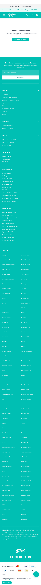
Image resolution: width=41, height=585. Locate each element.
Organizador (5, 519)
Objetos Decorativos (26, 457)
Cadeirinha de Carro (26, 351)
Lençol (3, 514)
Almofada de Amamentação (10, 226)
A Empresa (5, 94)
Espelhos (4, 370)
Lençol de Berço (25, 264)
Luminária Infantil (6, 500)
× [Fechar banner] (38, 10)
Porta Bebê (24, 461)
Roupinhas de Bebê (26, 260)
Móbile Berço (5, 505)
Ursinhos (4, 442)
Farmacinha (5, 336)
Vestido (23, 423)
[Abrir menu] (4, 15)
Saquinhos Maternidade (27, 356)
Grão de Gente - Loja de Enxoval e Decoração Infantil (18, 530)
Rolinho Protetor (25, 466)
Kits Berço (24, 279)
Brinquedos (5, 375)
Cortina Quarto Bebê (26, 409)
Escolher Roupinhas (8, 240)
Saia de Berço (5, 312)
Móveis (3, 471)
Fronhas (4, 303)
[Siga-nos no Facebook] (11, 557)
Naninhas (4, 380)
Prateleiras (4, 341)
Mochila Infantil (25, 360)
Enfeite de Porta (25, 327)
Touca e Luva (5, 418)
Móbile (23, 332)
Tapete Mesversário (7, 466)
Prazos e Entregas (7, 125)
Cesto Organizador (26, 490)
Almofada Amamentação (8, 264)
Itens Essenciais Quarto (9, 195)
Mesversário (24, 428)
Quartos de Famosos (8, 108)
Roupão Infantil (25, 485)
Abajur (3, 284)
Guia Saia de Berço (7, 190)
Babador (23, 293)
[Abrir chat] (36, 574)
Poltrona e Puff (25, 336)
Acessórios (4, 308)
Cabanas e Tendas (26, 370)
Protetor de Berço (26, 447)
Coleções (4, 111)
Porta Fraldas (5, 327)
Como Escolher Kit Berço (9, 192)
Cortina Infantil (6, 274)
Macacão (4, 423)
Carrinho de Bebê (6, 351)
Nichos (23, 341)
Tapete (23, 509)
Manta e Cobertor (6, 413)
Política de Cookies (8, 142)
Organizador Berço (26, 452)
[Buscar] (27, 15)
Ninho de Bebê (25, 269)
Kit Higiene (24, 322)
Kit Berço (5, 176)
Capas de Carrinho (6, 356)
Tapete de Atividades (7, 365)
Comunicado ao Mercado (9, 97)
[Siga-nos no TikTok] (25, 557)
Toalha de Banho (6, 293)
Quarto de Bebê (6, 173)
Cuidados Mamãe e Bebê (8, 447)
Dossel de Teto (25, 442)
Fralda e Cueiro (25, 413)
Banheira (23, 346)
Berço (23, 312)
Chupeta (4, 298)
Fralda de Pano (25, 298)
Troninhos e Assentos (27, 433)
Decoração (24, 284)
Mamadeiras (5, 461)
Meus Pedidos (6, 159)
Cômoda (23, 317)
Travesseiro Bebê (25, 505)
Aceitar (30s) (6, 582)
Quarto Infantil (25, 389)
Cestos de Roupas (26, 365)
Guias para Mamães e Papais (10, 100)
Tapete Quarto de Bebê (8, 279)
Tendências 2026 (7, 221)
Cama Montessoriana (7, 394)
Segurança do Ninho (8, 223)
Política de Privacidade (9, 139)
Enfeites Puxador (6, 332)
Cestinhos (4, 346)
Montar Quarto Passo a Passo (11, 218)
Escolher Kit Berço (7, 215)
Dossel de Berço (6, 384)
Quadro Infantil (25, 495)
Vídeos (4, 106)
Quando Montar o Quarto (10, 198)
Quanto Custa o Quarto (9, 201)
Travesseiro (24, 437)
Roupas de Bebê (6, 481)
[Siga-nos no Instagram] (16, 557)
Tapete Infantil (25, 274)
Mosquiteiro (5, 322)
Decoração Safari (7, 235)
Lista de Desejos (7, 162)
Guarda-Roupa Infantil (27, 394)
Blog (3, 103)
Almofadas (24, 288)
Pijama (3, 428)
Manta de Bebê (5, 269)
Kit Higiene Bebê (6, 490)
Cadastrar (20, 77)
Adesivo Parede (6, 409)
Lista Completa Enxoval (9, 212)
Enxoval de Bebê (7, 178)
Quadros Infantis (6, 288)
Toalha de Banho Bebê (7, 485)
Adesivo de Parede (26, 500)
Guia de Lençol (6, 187)
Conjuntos (24, 418)
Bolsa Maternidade (7, 181)
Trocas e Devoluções (8, 128)
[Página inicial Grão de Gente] (12, 15)
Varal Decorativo (25, 384)
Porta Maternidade (7, 457)
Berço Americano (6, 317)
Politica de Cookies (10, 579)
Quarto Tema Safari (8, 237)
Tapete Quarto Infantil (7, 404)
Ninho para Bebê (7, 184)
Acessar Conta (6, 156)
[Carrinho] (37, 15)
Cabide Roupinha (6, 437)
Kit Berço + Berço (26, 399)
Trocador (23, 380)
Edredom (23, 308)
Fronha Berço (5, 476)
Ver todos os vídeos (20, 40)
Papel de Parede (25, 404)
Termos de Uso (6, 145)
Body (3, 399)
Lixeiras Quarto (6, 452)
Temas (4, 114)
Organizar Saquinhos (8, 232)
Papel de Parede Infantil (8, 495)
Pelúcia (23, 375)
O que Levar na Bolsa (8, 229)
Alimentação (5, 433)
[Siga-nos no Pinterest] (29, 557)
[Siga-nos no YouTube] (20, 557)
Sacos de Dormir (25, 303)
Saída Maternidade (6, 360)
